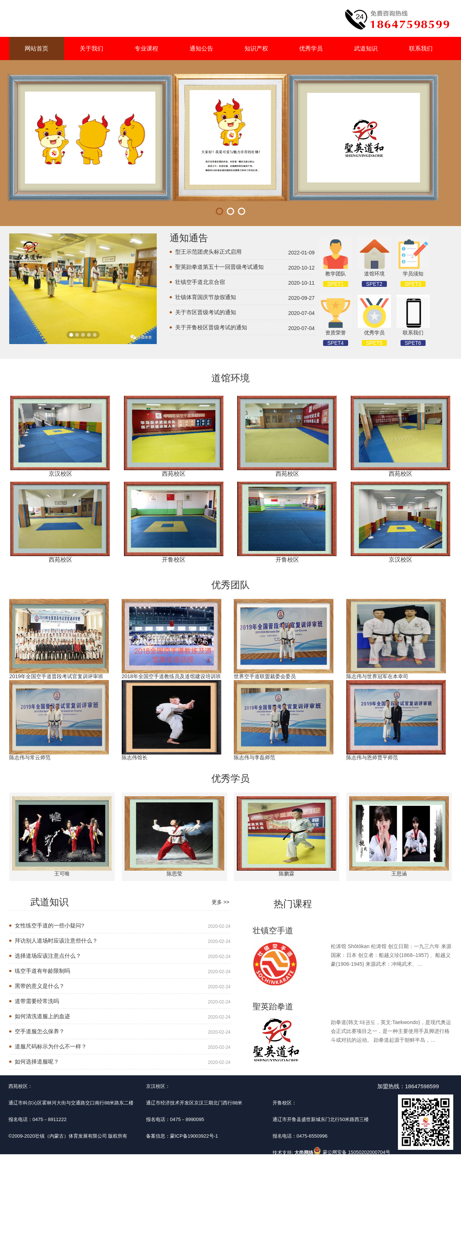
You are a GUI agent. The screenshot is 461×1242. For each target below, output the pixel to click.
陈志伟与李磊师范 (254, 757)
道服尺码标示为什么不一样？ (51, 1046)
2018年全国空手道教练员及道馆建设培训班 (171, 676)
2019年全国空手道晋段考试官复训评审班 (56, 676)
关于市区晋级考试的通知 (205, 312)
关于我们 (91, 48)
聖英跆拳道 (273, 1006)
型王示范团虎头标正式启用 (208, 252)
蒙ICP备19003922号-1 (194, 1136)
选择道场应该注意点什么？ (48, 956)
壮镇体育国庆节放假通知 (205, 297)
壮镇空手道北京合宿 (200, 282)
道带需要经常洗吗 (37, 1001)
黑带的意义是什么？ (40, 986)
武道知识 (366, 48)
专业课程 (146, 48)
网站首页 (36, 48)
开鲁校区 (174, 559)
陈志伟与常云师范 (30, 757)
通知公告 (201, 48)
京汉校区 (60, 474)
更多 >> (220, 902)
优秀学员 (311, 48)
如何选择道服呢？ (37, 1061)
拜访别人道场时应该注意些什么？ (56, 940)
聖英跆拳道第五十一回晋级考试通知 (219, 267)
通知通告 (189, 237)
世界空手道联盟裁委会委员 (265, 676)
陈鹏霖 (286, 874)
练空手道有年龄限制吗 (42, 971)
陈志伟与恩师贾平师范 (372, 757)
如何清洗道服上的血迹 (42, 1016)
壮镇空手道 (273, 930)
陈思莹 (174, 874)
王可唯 (62, 874)
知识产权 (256, 48)
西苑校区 (174, 474)
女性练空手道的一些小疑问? (49, 925)
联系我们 (421, 48)
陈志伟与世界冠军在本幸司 (377, 676)
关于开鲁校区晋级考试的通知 (211, 327)
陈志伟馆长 (135, 757)
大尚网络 (303, 1152)
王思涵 (399, 874)
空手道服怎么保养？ (40, 1031)
